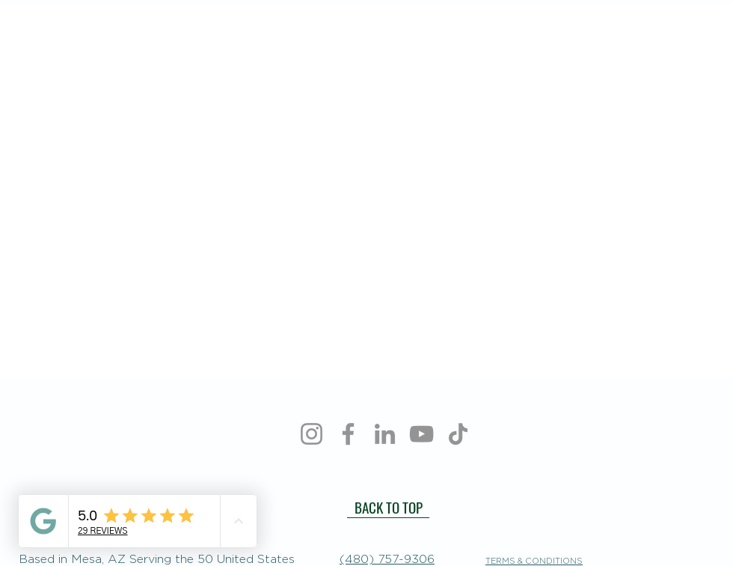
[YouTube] (421, 433)
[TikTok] (458, 433)
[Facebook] (348, 433)
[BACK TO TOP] (388, 507)
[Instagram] (311, 433)
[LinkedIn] (384, 433)
